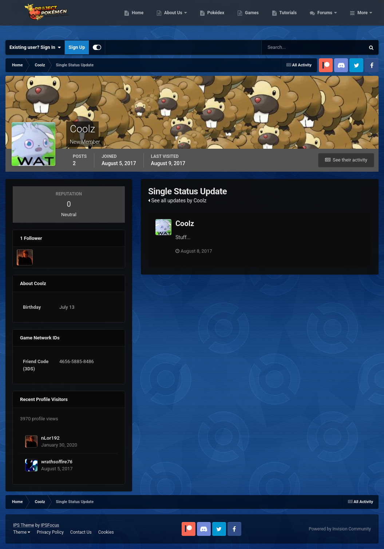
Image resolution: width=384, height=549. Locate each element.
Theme (21, 532)
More (362, 18)
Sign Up (76, 47)
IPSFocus (50, 525)
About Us (213, 18)
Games (291, 18)
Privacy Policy (50, 532)
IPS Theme (23, 525)
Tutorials (327, 18)
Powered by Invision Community (340, 529)
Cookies (106, 532)
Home (177, 18)
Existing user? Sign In (35, 47)
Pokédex (255, 18)
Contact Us (81, 532)
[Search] (291, 47)
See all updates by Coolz (177, 200)
